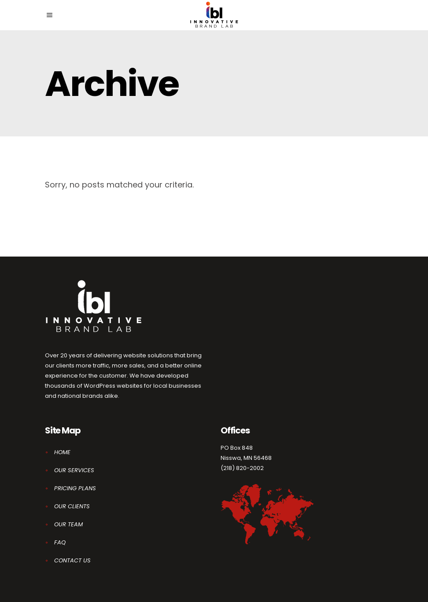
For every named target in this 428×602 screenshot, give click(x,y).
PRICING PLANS (75, 488)
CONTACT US (72, 560)
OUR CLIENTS (72, 506)
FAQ (60, 542)
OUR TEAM (68, 524)
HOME (62, 452)
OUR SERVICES (74, 470)
